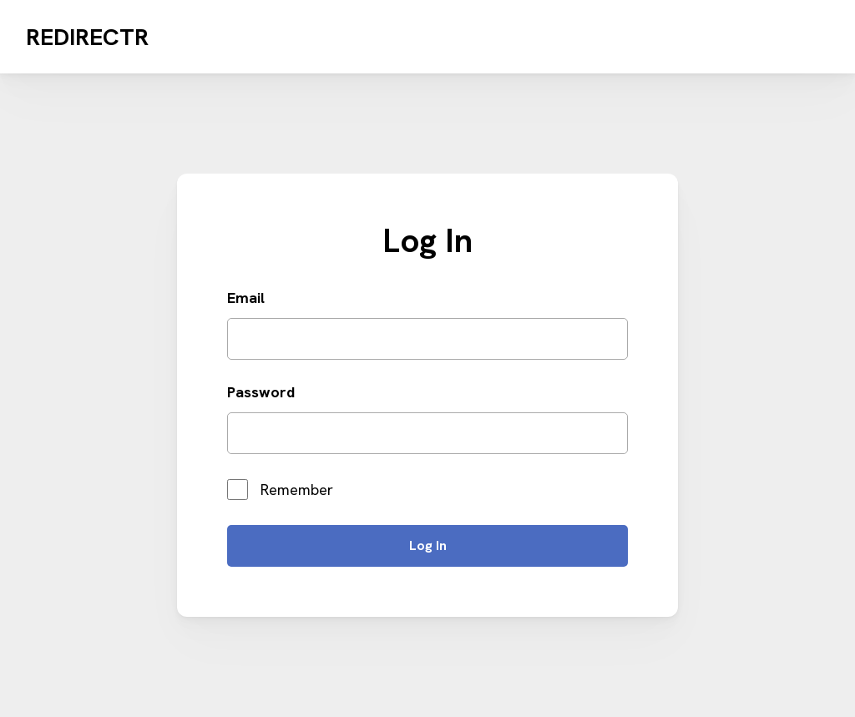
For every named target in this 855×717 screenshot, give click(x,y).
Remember (280, 489)
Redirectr (87, 36)
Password (261, 392)
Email (246, 297)
